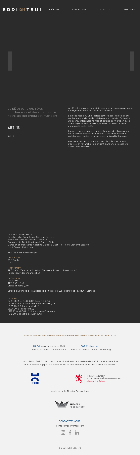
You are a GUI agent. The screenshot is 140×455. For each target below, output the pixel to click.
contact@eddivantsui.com (70, 426)
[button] (71, 61)
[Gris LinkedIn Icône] (77, 433)
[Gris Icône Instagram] (63, 433)
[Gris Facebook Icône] (70, 433)
